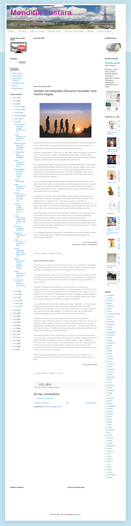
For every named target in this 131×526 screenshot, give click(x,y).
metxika (109, 477)
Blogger (78, 514)
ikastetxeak (111, 446)
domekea (44, 387)
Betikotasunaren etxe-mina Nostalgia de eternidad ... (20, 146)
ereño (109, 461)
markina (110, 448)
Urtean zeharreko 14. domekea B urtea (20, 274)
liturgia (109, 309)
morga (109, 425)
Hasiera (11, 31)
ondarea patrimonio (113, 314)
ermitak (109, 327)
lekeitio (109, 456)
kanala (109, 417)
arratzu (109, 467)
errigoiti (109, 422)
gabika (109, 469)
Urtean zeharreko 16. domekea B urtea (20, 187)
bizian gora (111, 377)
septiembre (19, 116)
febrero (17, 303)
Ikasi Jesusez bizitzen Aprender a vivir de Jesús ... (20, 283)
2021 (15, 316)
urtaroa (109, 388)
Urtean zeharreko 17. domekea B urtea (20, 163)
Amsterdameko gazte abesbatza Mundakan (19, 155)
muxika (109, 427)
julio (16, 122)
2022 (15, 313)
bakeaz (109, 401)
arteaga (109, 393)
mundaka (110, 359)
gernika (109, 345)
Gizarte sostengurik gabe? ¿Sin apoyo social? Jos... (20, 252)
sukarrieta (110, 430)
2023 (15, 310)
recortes (110, 298)
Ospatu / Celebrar (104, 31)
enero (17, 306)
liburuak (109, 351)
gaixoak (109, 356)
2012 (15, 343)
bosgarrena (111, 343)
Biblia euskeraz (17, 73)
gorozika (110, 443)
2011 (15, 346)
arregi (109, 361)
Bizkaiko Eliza (17, 76)
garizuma (110, 372)
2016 (15, 331)
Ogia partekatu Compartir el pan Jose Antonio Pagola (19, 173)
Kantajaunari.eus (18, 83)
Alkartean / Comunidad (74, 31)
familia (109, 311)
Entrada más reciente (41, 403)
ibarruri (109, 435)
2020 (15, 319)
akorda (109, 440)
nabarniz (110, 459)
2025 (15, 101)
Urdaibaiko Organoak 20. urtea (20, 235)
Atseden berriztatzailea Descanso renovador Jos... (20, 197)
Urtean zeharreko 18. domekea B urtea (20, 137)
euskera (110, 472)
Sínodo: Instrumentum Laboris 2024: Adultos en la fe (20, 220)
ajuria (109, 432)
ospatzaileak (111, 406)
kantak (109, 330)
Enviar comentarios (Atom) (53, 407)
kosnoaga (110, 398)
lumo (108, 464)
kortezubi (110, 438)
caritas (109, 319)
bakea (109, 348)
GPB (108, 454)
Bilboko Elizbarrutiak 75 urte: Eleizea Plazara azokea (19, 263)
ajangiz (109, 419)
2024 (15, 104)
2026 (15, 98)
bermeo (109, 353)
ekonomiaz (111, 322)
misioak (109, 338)
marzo (17, 300)
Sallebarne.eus (17, 88)
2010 (15, 350)
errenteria (110, 364)
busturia (110, 403)
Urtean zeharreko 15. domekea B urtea (20, 243)
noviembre (18, 110)
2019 (15, 322)
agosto (17, 119)
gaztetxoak (111, 324)
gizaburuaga (111, 475)
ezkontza (110, 414)
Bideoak (90, 31)
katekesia (110, 306)
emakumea (111, 335)
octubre (17, 112)
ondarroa (110, 451)
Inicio (67, 403)
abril (16, 297)
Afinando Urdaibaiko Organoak (19, 228)
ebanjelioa (51, 387)
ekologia (110, 374)
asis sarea (110, 390)
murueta (110, 411)
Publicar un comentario (45, 398)
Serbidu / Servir (54, 31)
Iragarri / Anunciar (37, 31)
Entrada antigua (91, 403)
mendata (110, 409)
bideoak (109, 340)
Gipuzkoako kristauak (16, 79)
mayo (17, 294)
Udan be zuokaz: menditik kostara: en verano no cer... (19, 208)
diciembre (18, 106)
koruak (109, 380)
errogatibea (111, 369)
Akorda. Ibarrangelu (19, 180)
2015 (15, 334)
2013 (15, 340)
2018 (15, 325)
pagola (57, 387)
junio (16, 291)
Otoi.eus (15, 86)
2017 (15, 328)
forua (109, 395)
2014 (15, 337)
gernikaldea (111, 332)
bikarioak (110, 316)
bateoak (110, 366)
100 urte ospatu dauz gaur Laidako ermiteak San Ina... (19, 128)
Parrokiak (22, 31)
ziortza (109, 382)
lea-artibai (110, 385)
